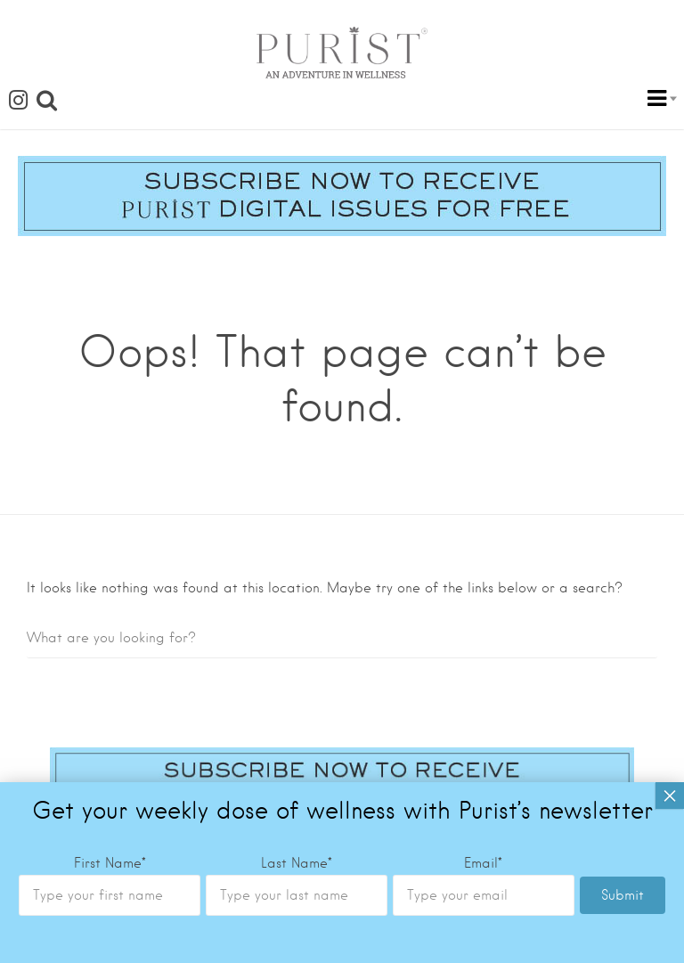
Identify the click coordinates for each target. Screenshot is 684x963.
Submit (622, 801)
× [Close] (670, 701)
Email (483, 769)
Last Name (296, 769)
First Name (110, 769)
